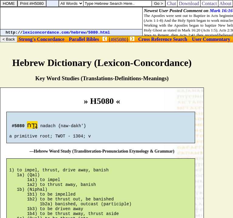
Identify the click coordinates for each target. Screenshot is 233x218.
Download (188, 3)
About (225, 3)
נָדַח (32, 126)
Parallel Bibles (84, 39)
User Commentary (211, 39)
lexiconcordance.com (46, 32)
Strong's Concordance (41, 39)
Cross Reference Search (162, 39)
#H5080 (119, 39)
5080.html (99, 32)
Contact (209, 3)
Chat (171, 3)
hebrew (78, 32)
